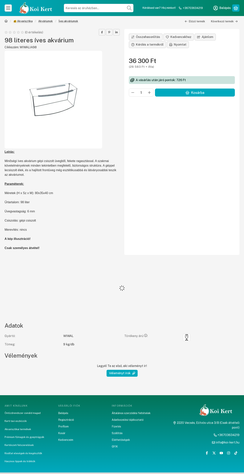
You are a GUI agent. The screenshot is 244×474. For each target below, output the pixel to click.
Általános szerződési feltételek (131, 413)
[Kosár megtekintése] (235, 8)
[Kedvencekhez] (178, 37)
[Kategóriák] (8, 8)
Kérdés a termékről (147, 44)
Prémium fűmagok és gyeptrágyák (24, 437)
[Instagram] (228, 453)
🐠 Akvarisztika (23, 21)
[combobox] (98, 8)
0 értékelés (34, 32)
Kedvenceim (65, 439)
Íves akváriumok (68, 21)
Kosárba (194, 93)
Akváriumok (45, 21)
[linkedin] (116, 32)
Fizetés (116, 426)
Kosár (61, 433)
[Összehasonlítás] (146, 37)
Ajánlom (205, 37)
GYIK (115, 446)
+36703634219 (193, 8)
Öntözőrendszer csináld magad (23, 413)
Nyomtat (177, 44)
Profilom (63, 426)
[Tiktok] (235, 453)
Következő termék (224, 21)
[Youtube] (221, 453)
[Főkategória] (6, 21)
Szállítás (117, 433)
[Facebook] (206, 453)
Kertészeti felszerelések (19, 445)
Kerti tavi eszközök (16, 421)
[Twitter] (214, 453)
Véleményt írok (122, 373)
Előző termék (195, 21)
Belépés (63, 413)
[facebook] (102, 32)
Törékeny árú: (136, 336)
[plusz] (149, 92)
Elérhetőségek (121, 439)
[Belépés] (222, 8)
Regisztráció (66, 419)
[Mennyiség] (141, 92)
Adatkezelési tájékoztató (128, 419)
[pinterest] (109, 32)
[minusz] (132, 92)
